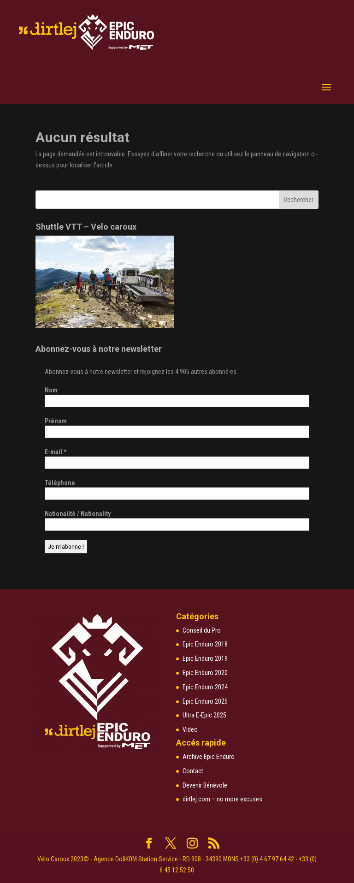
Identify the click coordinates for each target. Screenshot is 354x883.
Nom (51, 390)
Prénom (56, 421)
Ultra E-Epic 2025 (204, 715)
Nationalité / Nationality (78, 513)
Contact (193, 771)
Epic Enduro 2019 (205, 658)
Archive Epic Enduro (209, 756)
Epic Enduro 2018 (205, 644)
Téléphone (60, 482)
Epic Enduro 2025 (205, 701)
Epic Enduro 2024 (205, 687)
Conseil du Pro (202, 630)
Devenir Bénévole (205, 785)
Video (190, 729)
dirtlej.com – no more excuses (222, 799)
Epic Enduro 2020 (205, 672)
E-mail (55, 452)
